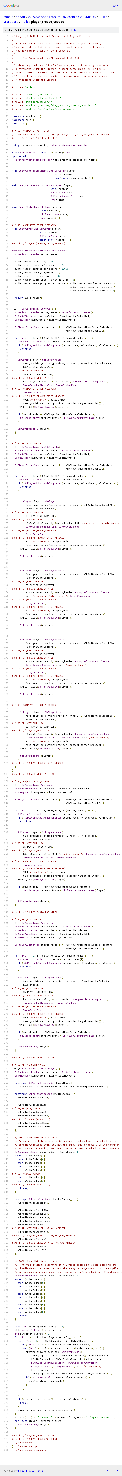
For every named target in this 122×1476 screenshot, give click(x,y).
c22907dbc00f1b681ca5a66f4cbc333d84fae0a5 (62, 17)
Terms (39, 1470)
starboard (10, 22)
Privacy (30, 1470)
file (74, 30)
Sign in (115, 5)
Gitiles (20, 1470)
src (104, 17)
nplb (24, 22)
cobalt (8, 17)
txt (108, 1470)
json (116, 1470)
